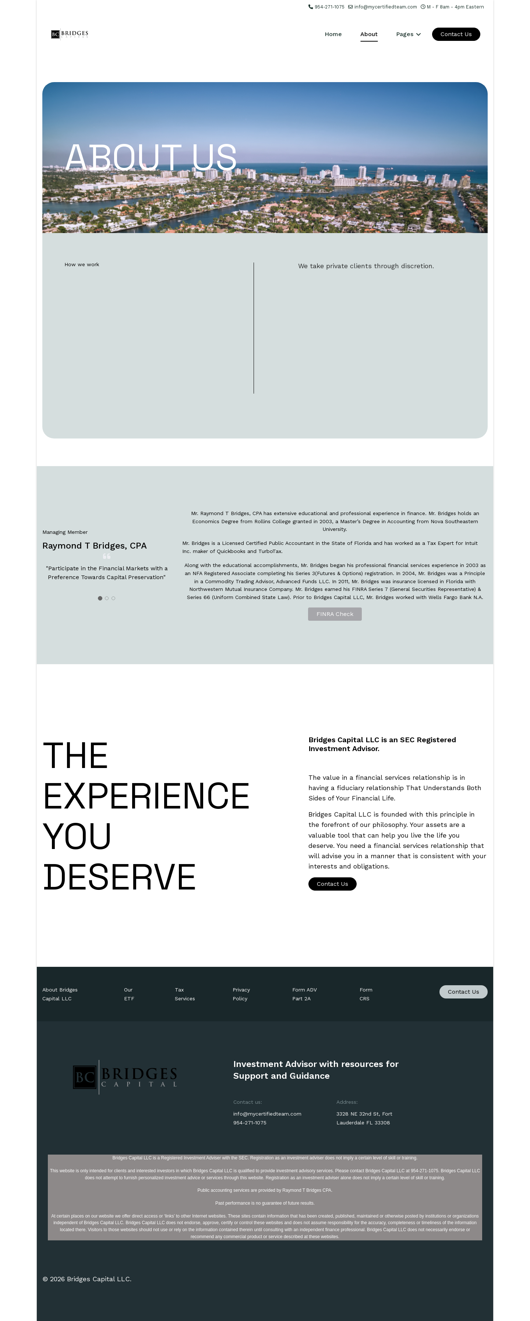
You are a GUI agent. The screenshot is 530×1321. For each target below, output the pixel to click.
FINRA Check (335, 613)
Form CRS (366, 994)
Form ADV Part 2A (304, 994)
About (369, 34)
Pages (404, 34)
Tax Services (185, 994)
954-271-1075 (329, 7)
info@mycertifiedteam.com (385, 7)
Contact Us (456, 34)
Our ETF (129, 994)
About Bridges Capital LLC (60, 994)
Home (333, 34)
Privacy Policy (241, 994)
